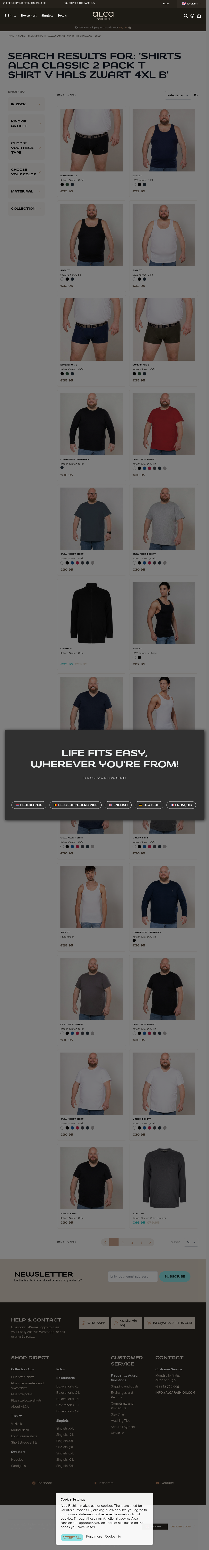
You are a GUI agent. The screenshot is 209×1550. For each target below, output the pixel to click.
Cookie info (113, 1536)
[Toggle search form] (185, 15)
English (191, 3)
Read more (94, 1536)
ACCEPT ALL (72, 1537)
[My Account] (192, 15)
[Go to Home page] (103, 15)
